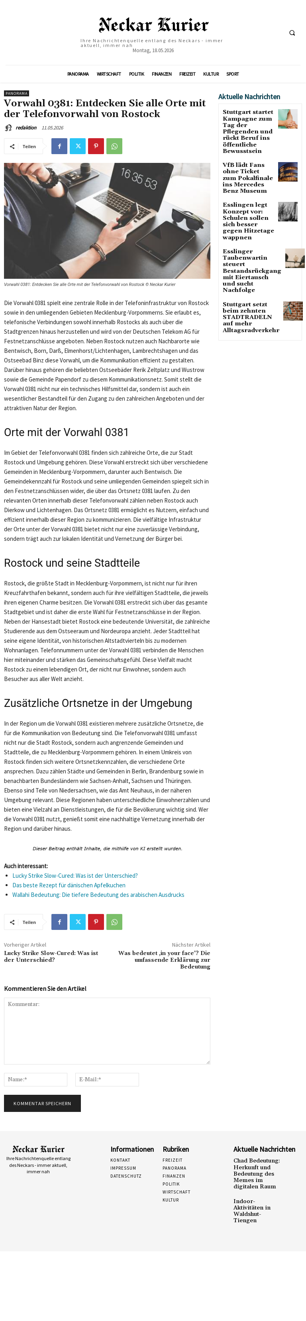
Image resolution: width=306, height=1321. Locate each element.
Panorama (16, 93)
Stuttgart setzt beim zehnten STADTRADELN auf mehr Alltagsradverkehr (248, 272)
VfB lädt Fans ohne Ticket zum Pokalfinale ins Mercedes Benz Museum (247, 162)
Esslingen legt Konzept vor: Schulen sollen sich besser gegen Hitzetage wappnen (247, 197)
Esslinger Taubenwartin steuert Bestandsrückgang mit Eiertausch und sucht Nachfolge (247, 235)
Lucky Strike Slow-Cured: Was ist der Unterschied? (75, 875)
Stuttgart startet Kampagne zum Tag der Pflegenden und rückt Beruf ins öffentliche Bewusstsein (248, 126)
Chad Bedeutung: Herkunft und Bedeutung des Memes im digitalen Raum (256, 1171)
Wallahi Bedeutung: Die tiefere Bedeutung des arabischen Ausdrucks (98, 894)
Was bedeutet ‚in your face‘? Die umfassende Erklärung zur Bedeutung (164, 960)
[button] (292, 33)
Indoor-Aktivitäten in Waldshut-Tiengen (257, 1198)
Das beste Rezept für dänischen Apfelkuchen (69, 885)
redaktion (26, 127)
